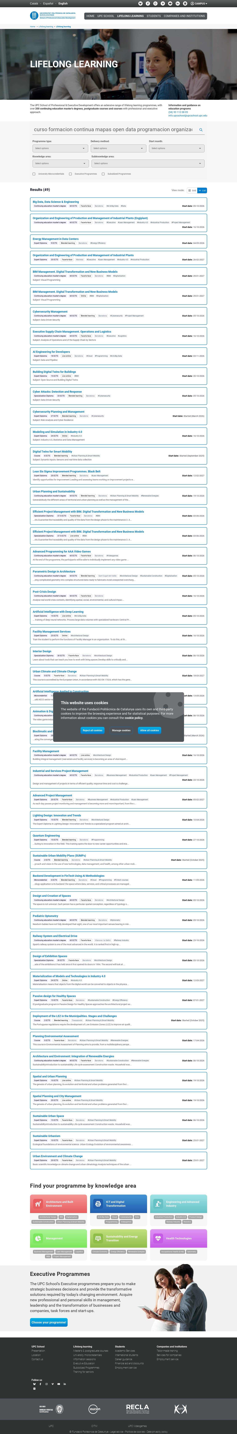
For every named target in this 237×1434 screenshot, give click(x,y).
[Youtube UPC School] (170, 3)
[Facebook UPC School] (147, 3)
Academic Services (125, 1352)
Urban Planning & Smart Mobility (70, 1223)
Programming (111, 1223)
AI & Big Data (103, 1218)
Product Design (195, 1218)
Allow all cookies (149, 730)
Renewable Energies (136, 1253)
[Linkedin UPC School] (177, 3)
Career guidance (123, 1360)
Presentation (38, 1352)
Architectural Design (48, 1218)
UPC (51, 1427)
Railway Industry (173, 1223)
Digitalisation (71, 1218)
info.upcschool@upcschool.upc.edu (187, 115)
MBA (48, 1258)
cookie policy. (134, 718)
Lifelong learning (46, 26)
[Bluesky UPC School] (140, 3)
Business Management (43, 1253)
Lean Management (64, 1253)
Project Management (62, 1258)
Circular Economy (100, 1253)
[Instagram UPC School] (155, 3)
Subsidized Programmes (86, 1369)
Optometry (191, 1253)
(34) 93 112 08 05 (178, 112)
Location (36, 1356)
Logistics (79, 1253)
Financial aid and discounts (129, 1365)
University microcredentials (87, 1356)
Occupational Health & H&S (172, 1253)
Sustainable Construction (43, 1223)
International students (126, 1356)
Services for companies (169, 1356)
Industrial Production (164, 1218)
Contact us (37, 1360)
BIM (61, 1218)
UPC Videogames (137, 1427)
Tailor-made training (167, 1352)
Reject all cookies (92, 730)
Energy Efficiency (118, 1253)
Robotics (187, 1223)
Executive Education (84, 1365)
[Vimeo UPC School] (162, 3)
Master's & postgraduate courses (90, 1352)
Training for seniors (83, 1373)
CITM (94, 1427)
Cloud (114, 1218)
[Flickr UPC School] (185, 3)
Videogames (126, 1223)
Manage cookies (121, 730)
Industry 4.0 (181, 1218)
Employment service (126, 1369)
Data (137, 1218)
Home (90, 16)
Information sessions (84, 1360)
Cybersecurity (126, 1218)
